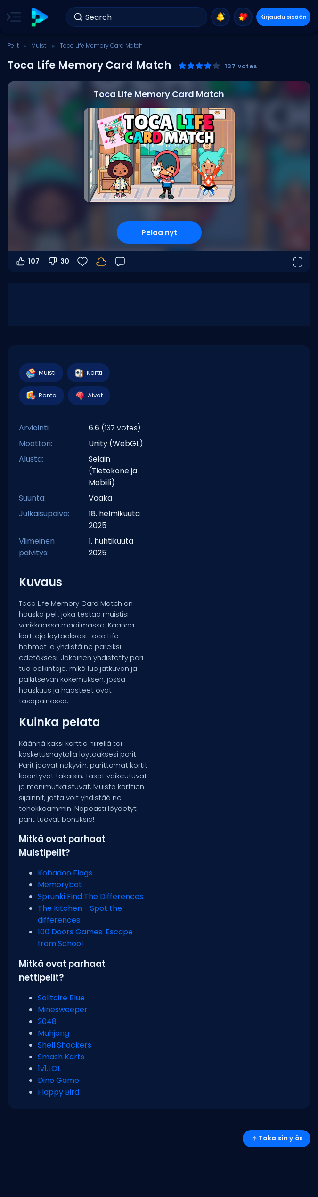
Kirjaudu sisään (283, 17)
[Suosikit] (82, 261)
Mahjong (53, 1033)
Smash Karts (61, 1056)
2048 (47, 1021)
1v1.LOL (49, 1068)
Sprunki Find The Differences (90, 896)
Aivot (88, 395)
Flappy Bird (58, 1092)
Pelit (13, 45)
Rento (41, 395)
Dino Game (58, 1080)
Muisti (39, 45)
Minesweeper (63, 1009)
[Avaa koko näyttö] (297, 261)
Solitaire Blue (61, 997)
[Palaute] (120, 261)
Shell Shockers (64, 1045)
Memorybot (60, 884)
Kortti (87, 373)
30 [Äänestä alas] (58, 261)
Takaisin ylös (276, 1138)
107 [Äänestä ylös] (27, 261)
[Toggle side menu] (12, 17)
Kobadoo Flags (65, 872)
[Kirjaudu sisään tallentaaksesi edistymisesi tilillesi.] (101, 261)
